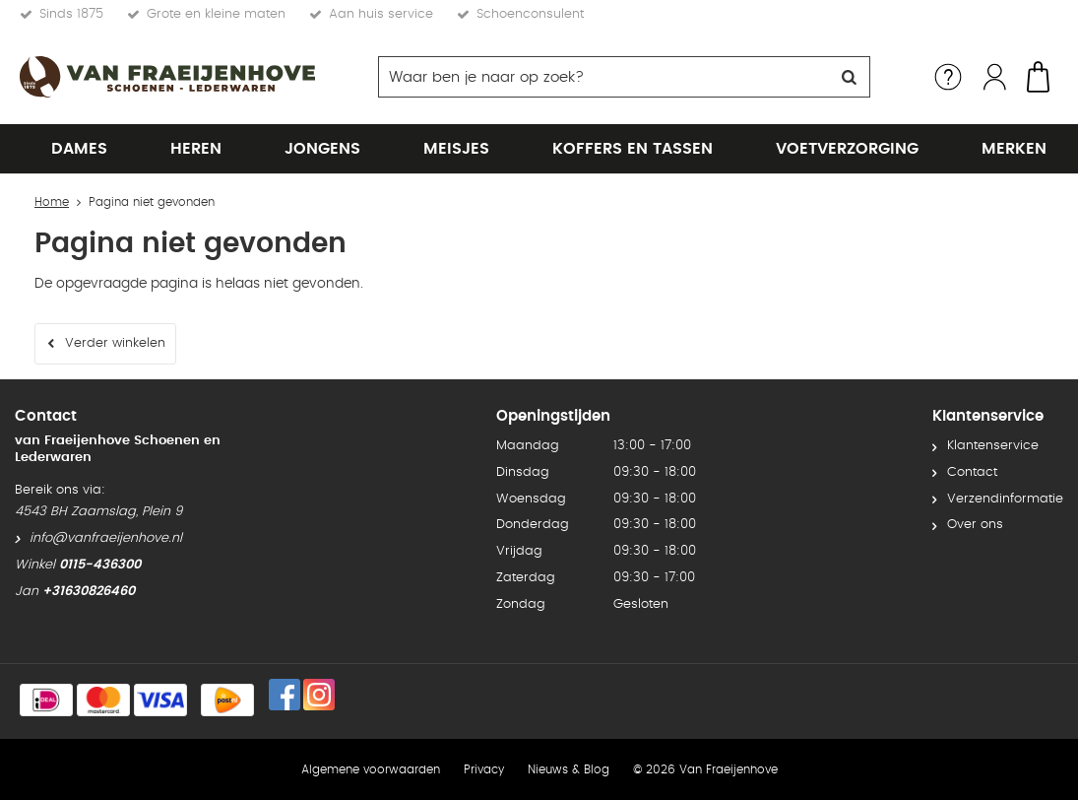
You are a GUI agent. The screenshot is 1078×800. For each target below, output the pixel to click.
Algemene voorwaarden (370, 769)
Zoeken (849, 77)
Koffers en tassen (632, 149)
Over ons (975, 524)
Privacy (484, 769)
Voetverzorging (847, 149)
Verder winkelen (115, 343)
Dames (79, 149)
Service (948, 77)
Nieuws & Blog (568, 769)
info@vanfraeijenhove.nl (106, 538)
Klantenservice (993, 445)
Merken (1014, 149)
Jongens (322, 149)
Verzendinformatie (1005, 499)
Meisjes (456, 149)
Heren (196, 149)
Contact (972, 472)
